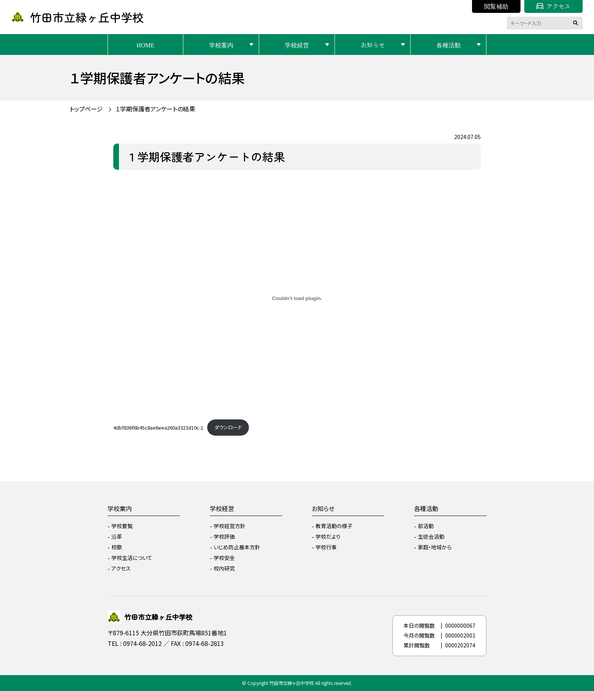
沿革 (116, 536)
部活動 (426, 526)
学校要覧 (122, 526)
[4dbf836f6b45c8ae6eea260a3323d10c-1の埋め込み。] (297, 298)
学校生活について (131, 557)
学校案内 (221, 44)
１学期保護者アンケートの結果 (155, 108)
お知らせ (373, 44)
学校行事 (326, 547)
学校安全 (224, 557)
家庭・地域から (435, 547)
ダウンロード (228, 427)
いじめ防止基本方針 (237, 547)
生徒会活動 (431, 536)
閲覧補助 (496, 6)
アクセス (553, 6)
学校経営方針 (229, 526)
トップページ (86, 108)
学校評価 (224, 536)
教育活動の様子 (334, 526)
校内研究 (224, 568)
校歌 (116, 547)
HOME (145, 44)
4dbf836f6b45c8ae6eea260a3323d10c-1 (158, 427)
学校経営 (297, 44)
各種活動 (448, 44)
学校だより (328, 536)
